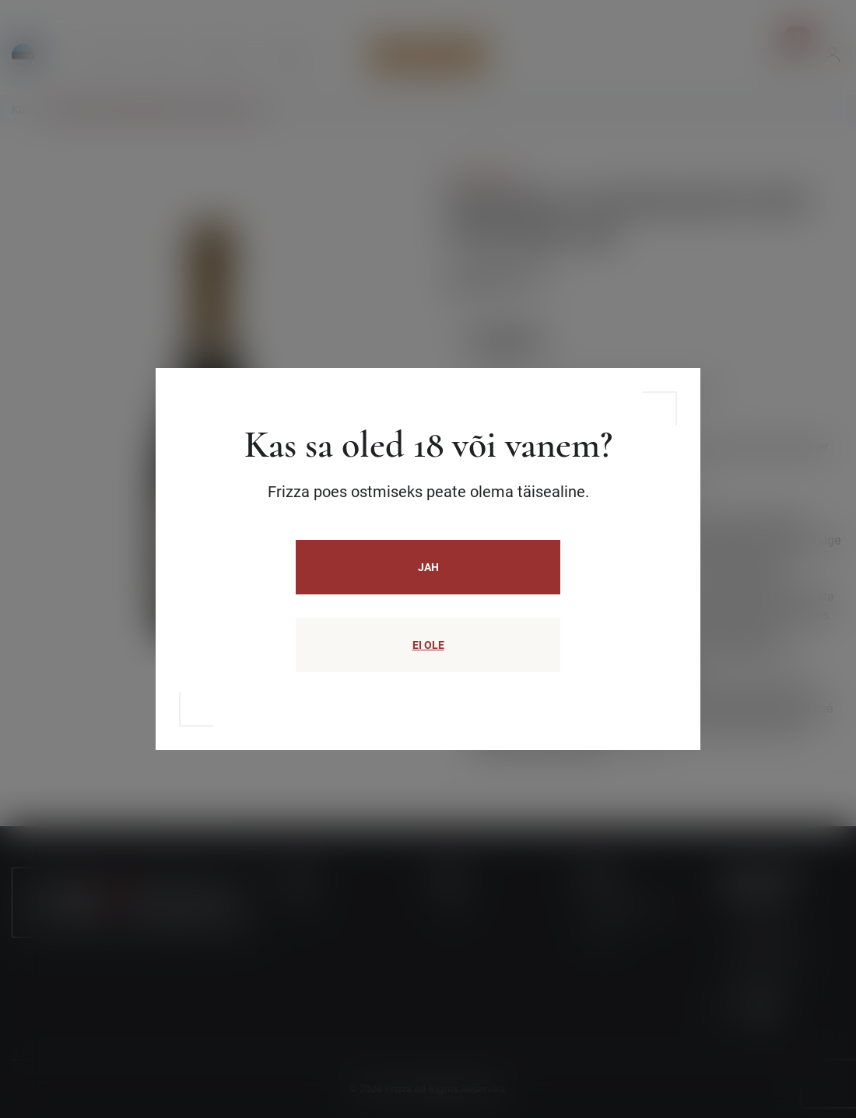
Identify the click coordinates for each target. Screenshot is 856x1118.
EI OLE (428, 645)
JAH (428, 567)
